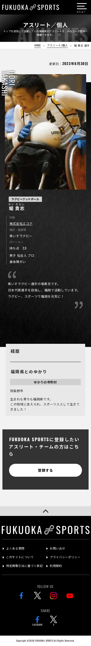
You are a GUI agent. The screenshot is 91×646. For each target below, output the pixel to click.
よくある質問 (15, 548)
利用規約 (56, 566)
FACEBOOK (37, 621)
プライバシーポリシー (65, 557)
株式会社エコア (21, 223)
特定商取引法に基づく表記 (24, 566)
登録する (45, 470)
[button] (45, 511)
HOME (37, 45)
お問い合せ (57, 548)
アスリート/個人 (57, 45)
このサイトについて (19, 557)
